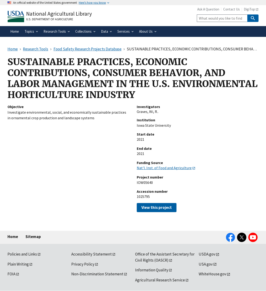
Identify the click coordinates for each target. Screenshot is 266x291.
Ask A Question (208, 9)
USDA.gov (207, 254)
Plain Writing (18, 264)
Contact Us (231, 9)
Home (12, 236)
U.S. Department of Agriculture (49, 19)
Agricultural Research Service (160, 280)
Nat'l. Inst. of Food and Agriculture (164, 167)
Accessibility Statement (91, 254)
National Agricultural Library (59, 13)
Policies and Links (22, 254)
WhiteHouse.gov (212, 274)
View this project (156, 207)
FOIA (11, 274)
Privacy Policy (82, 264)
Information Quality (151, 270)
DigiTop (249, 9)
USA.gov (206, 264)
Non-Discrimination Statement (97, 274)
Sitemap (33, 236)
